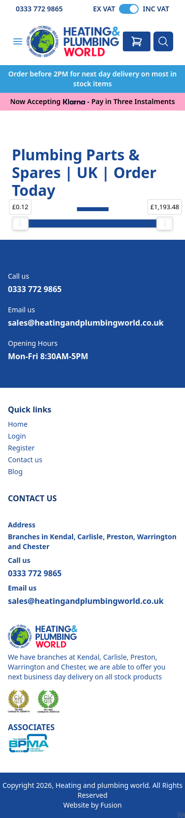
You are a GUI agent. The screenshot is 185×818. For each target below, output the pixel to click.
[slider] (20, 223)
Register (21, 447)
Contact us (25, 459)
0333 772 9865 (39, 8)
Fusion (110, 805)
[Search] (163, 41)
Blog (15, 471)
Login (17, 436)
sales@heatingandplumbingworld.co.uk (86, 322)
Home (18, 424)
